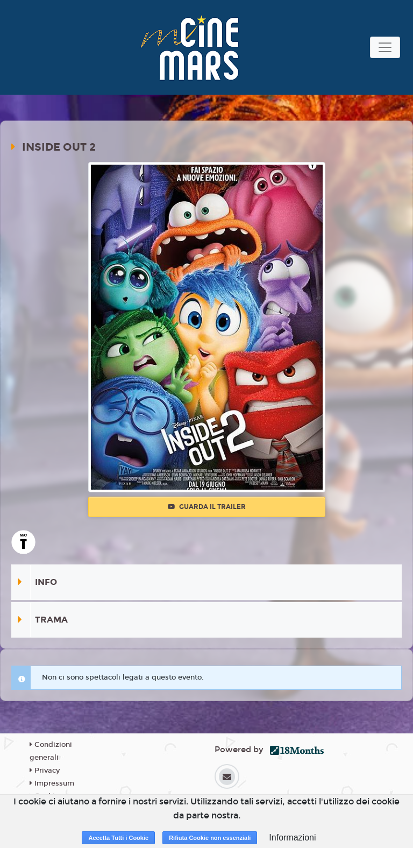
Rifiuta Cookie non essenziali (210, 838)
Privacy (45, 770)
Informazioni (292, 837)
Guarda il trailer (207, 507)
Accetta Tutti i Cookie (118, 838)
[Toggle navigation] (385, 47)
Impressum (52, 783)
